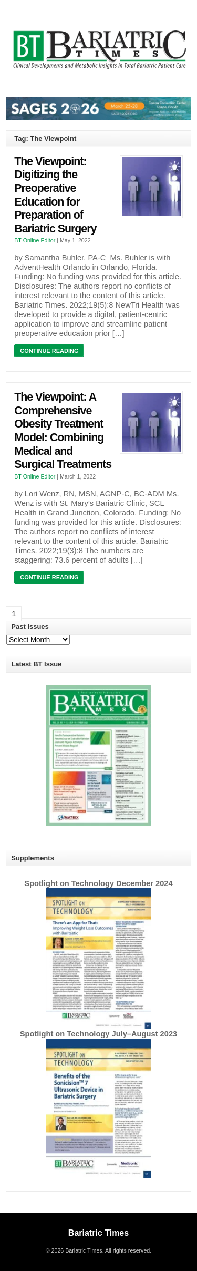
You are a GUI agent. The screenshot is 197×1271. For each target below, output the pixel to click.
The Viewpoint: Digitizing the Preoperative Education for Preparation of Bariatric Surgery (55, 195)
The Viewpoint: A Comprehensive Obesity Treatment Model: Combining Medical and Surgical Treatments (62, 431)
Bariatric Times (98, 1232)
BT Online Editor (34, 240)
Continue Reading (49, 351)
